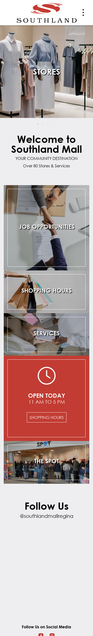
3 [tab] (47, 124)
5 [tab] (57, 124)
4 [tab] (52, 124)
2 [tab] (42, 124)
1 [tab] (37, 124)
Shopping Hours (47, 417)
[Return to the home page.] (46, 12)
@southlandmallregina (46, 516)
